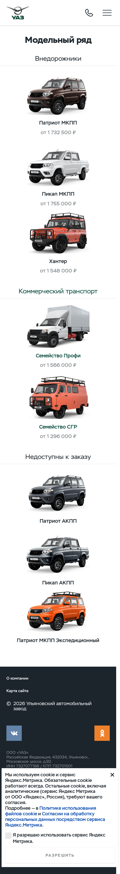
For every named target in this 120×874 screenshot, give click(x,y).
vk (14, 733)
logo (17, 13)
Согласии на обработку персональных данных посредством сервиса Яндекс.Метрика (55, 819)
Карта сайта (17, 690)
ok (102, 733)
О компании (17, 678)
